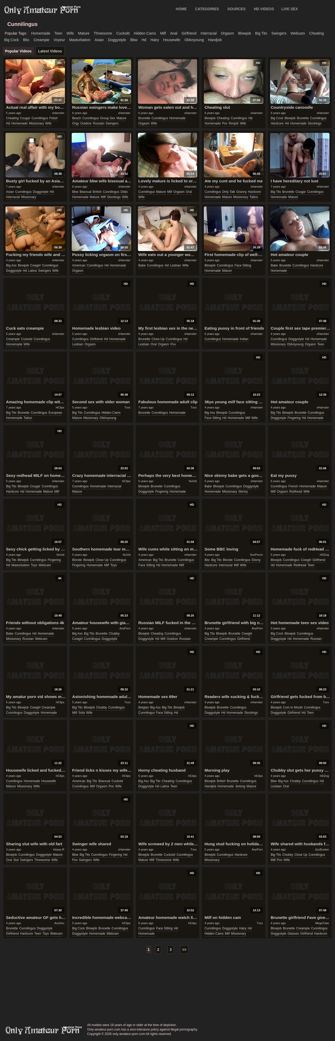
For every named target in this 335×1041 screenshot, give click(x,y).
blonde (77, 560)
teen (58, 33)
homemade (40, 33)
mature (84, 33)
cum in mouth (293, 707)
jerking (240, 786)
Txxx (127, 407)
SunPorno (256, 554)
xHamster (58, 113)
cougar (25, 118)
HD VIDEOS (264, 9)
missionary (36, 123)
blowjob (244, 33)
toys (34, 565)
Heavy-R (58, 849)
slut (16, 860)
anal (173, 33)
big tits (261, 33)
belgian (143, 707)
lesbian (175, 265)
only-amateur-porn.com (42, 1030)
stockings (314, 123)
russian (98, 123)
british (97, 192)
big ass (11, 265)
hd (144, 40)
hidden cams (145, 33)
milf (163, 33)
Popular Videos (18, 51)
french (293, 486)
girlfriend (189, 33)
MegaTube (322, 923)
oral (189, 192)
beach (76, 118)
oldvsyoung (194, 40)
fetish (53, 118)
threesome (103, 33)
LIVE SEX (289, 9)
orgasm (227, 33)
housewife (171, 40)
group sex (107, 118)
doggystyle (117, 40)
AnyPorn (124, 628)
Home (181, 9)
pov (224, 123)
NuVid (193, 481)
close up (158, 339)
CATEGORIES (207, 9)
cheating (316, 33)
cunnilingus (39, 118)
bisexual (85, 192)
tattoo (253, 197)
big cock (11, 40)
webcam (298, 33)
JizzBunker (322, 849)
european (55, 413)
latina (32, 270)
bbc (26, 40)
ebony (256, 560)
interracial (209, 33)
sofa (82, 713)
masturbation (79, 40)
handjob (215, 40)
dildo (124, 192)
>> (184, 949)
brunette (144, 118)
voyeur (59, 40)
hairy (154, 40)
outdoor (86, 123)
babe (142, 265)
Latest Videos (50, 51)
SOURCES (236, 9)
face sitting (242, 265)
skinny (243, 491)
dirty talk (228, 192)
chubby (114, 633)
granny (241, 192)
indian (244, 339)
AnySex (59, 923)
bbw (133, 40)
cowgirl (35, 265)
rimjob (233, 123)
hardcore (277, 123)
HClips (60, 407)
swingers (279, 33)
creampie (41, 40)
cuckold (123, 33)
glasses (293, 933)
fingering (294, 418)
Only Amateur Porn (41, 10)
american (79, 265)
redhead (295, 491)
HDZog (324, 554)
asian (99, 40)
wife (70, 33)
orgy (75, 123)
